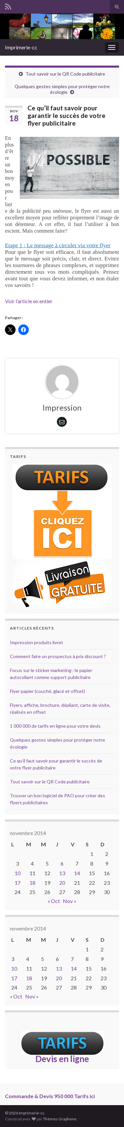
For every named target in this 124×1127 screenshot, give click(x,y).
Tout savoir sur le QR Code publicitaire (65, 74)
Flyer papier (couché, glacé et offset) (47, 691)
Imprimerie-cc (21, 47)
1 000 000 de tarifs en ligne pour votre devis (55, 726)
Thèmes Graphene (59, 1118)
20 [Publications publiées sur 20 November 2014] (62, 882)
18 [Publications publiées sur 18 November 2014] (32, 882)
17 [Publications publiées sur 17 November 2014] (18, 882)
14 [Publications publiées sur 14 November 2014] (77, 873)
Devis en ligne (62, 1058)
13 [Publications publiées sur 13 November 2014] (62, 873)
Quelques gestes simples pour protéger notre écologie (62, 89)
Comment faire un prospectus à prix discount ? (58, 656)
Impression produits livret (36, 642)
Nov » (69, 901)
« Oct (54, 901)
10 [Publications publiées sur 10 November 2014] (18, 873)
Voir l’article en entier (29, 301)
